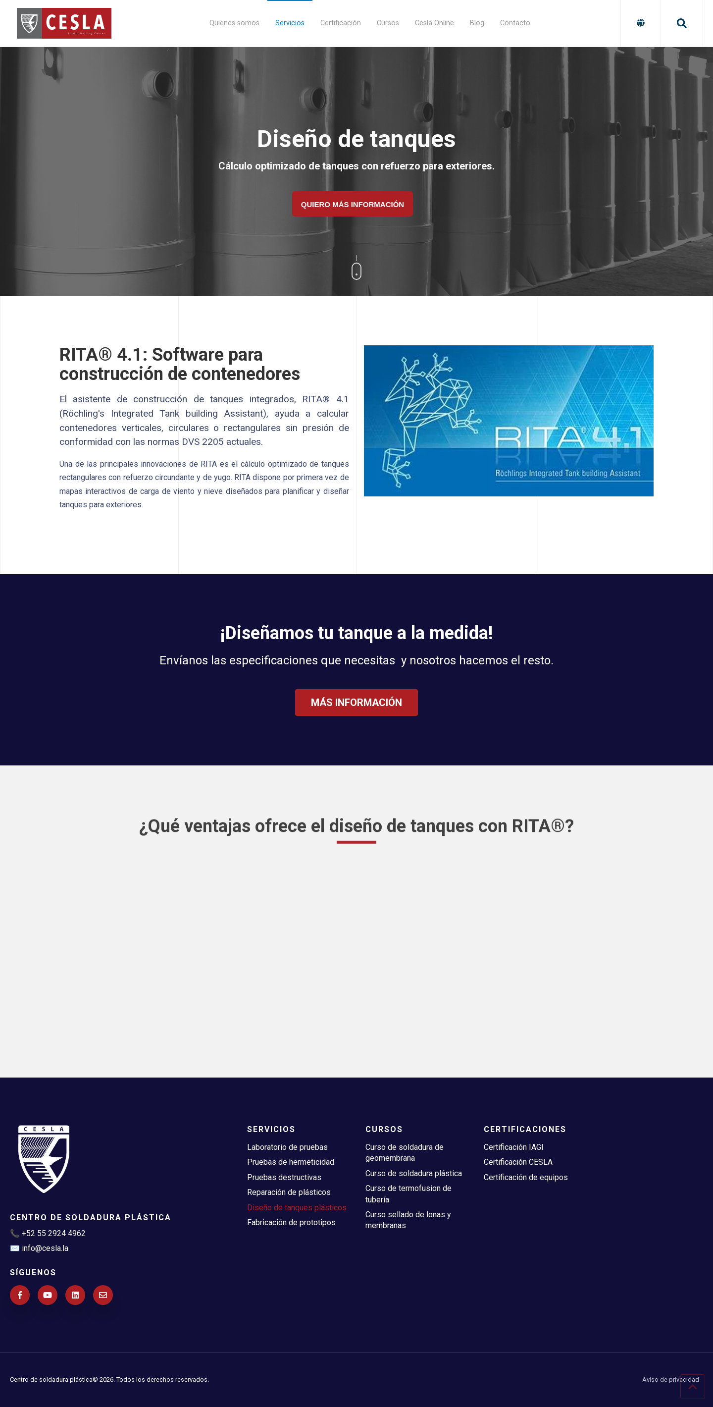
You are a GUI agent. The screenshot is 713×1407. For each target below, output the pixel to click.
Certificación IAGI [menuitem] (514, 1147)
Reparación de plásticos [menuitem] (289, 1192)
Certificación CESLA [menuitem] (518, 1162)
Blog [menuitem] (477, 23)
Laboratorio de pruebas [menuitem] (287, 1147)
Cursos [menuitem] (388, 23)
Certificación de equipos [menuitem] (526, 1177)
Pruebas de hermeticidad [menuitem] (290, 1162)
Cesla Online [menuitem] (434, 23)
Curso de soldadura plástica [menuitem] (413, 1173)
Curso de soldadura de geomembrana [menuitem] (404, 1152)
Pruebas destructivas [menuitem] (284, 1177)
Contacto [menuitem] (515, 23)
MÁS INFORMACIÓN (357, 727)
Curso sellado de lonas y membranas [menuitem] (408, 1220)
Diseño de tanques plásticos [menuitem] (297, 1207)
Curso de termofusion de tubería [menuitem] (408, 1194)
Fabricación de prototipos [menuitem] (291, 1222)
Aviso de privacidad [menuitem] (670, 1380)
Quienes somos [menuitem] (234, 23)
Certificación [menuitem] (340, 23)
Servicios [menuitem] (290, 23)
